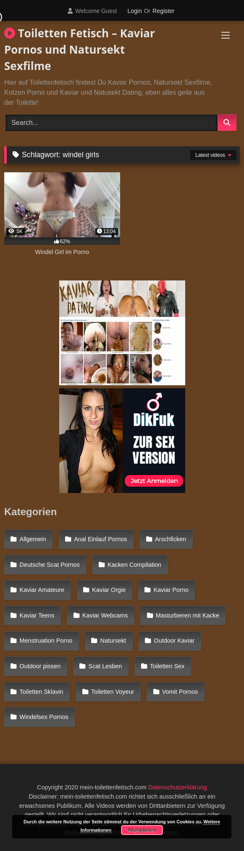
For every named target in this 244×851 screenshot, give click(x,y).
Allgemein (33, 539)
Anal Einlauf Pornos (100, 539)
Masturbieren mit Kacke (187, 615)
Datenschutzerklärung (177, 787)
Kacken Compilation (134, 564)
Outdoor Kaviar (174, 640)
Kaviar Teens (37, 615)
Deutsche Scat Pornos (50, 564)
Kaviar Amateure (42, 589)
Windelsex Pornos (44, 716)
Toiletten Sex (167, 666)
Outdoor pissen (40, 666)
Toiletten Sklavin (41, 691)
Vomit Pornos (180, 691)
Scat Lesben (105, 666)
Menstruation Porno (46, 640)
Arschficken (170, 539)
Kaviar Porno (171, 589)
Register (163, 11)
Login (134, 11)
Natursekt (113, 640)
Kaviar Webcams (105, 615)
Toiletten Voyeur (112, 691)
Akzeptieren (142, 830)
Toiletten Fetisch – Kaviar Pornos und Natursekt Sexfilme (79, 49)
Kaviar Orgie (109, 589)
